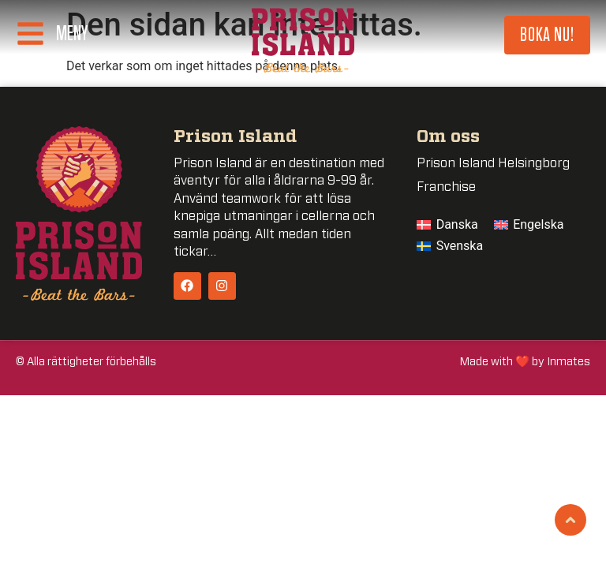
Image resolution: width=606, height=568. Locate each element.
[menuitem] (447, 225)
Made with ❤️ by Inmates (525, 362)
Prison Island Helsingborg (493, 163)
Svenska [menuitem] (460, 245)
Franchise (446, 187)
